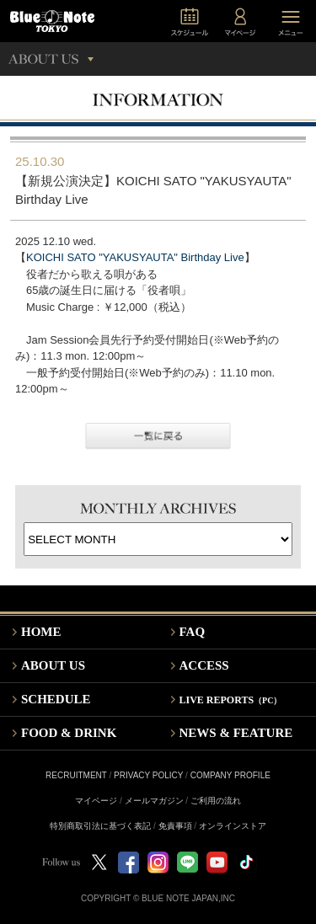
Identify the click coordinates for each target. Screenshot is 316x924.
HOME (41, 631)
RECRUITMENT (76, 775)
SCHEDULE (56, 699)
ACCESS (204, 665)
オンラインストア (232, 826)
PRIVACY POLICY (148, 775)
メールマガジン (154, 800)
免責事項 (175, 826)
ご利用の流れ (215, 800)
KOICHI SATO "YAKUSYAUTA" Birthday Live (135, 257)
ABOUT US (53, 665)
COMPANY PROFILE (230, 775)
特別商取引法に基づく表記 (100, 826)
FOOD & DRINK (68, 733)
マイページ (96, 800)
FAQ (192, 631)
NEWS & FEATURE (236, 733)
